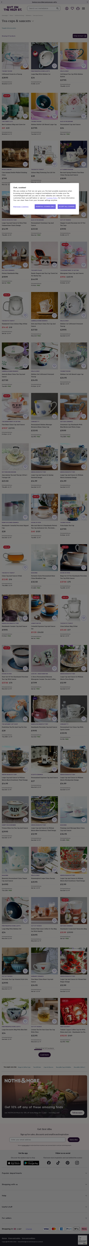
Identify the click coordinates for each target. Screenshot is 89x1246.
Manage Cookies (21, 207)
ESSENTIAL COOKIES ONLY (45, 206)
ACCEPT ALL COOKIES (67, 206)
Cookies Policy (52, 198)
